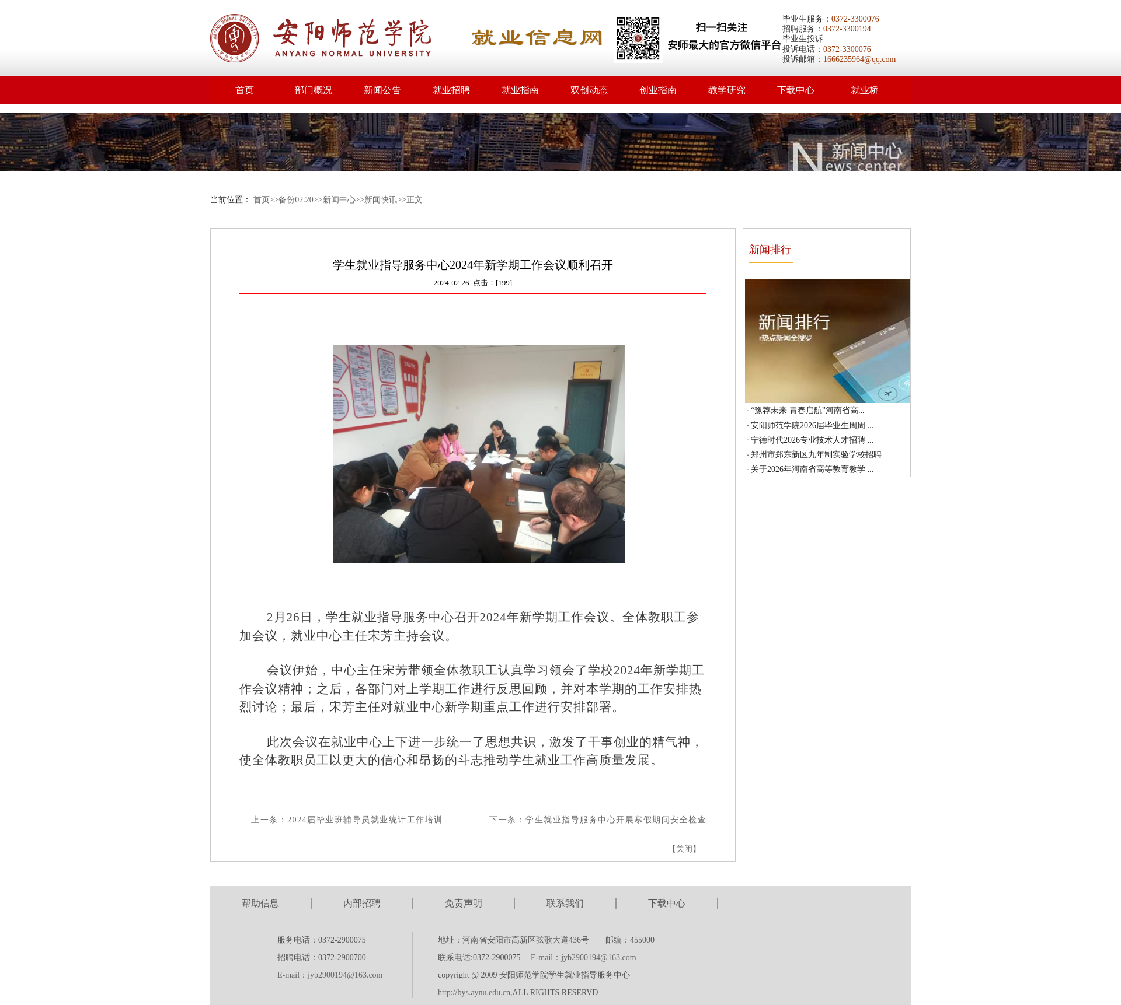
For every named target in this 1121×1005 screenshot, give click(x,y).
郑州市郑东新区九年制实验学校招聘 (816, 454)
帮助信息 (260, 903)
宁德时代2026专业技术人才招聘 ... (812, 440)
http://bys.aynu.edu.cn (474, 992)
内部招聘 (362, 903)
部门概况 (313, 90)
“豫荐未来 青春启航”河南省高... (807, 410)
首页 (244, 90)
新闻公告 (382, 90)
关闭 (684, 849)
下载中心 (795, 90)
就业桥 (865, 90)
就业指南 (520, 90)
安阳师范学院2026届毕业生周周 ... (812, 425)
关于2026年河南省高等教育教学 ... (812, 469)
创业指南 (658, 90)
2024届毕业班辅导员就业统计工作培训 (365, 819)
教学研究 (727, 90)
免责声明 (463, 903)
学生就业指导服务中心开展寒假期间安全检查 (615, 819)
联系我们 (565, 903)
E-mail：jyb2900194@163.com (329, 975)
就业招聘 (451, 90)
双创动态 (589, 90)
